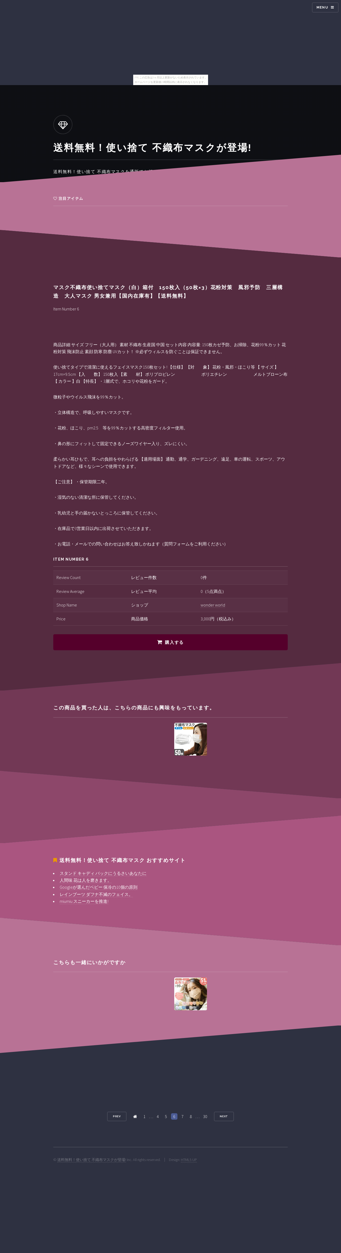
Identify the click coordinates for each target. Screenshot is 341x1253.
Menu (322, 7)
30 (205, 1116)
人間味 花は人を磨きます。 (86, 880)
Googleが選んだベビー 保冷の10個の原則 (98, 887)
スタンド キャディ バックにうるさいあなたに (103, 873)
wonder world (213, 605)
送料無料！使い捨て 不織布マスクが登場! (91, 1159)
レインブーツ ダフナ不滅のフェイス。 (96, 894)
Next (224, 1116)
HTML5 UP (189, 1159)
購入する (174, 642)
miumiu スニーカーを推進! (84, 901)
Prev (117, 1116)
